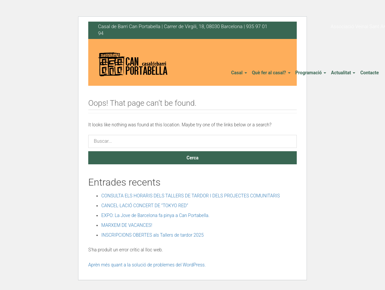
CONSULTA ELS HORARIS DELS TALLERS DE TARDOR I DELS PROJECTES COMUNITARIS (190, 195)
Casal (239, 72)
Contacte (369, 72)
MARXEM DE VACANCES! (126, 225)
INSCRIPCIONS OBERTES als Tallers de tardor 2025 (152, 235)
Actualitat (343, 72)
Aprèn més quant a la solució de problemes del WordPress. (147, 264)
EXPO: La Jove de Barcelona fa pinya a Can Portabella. (155, 215)
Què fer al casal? (271, 72)
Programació (310, 72)
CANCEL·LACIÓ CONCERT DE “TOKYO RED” (144, 205)
